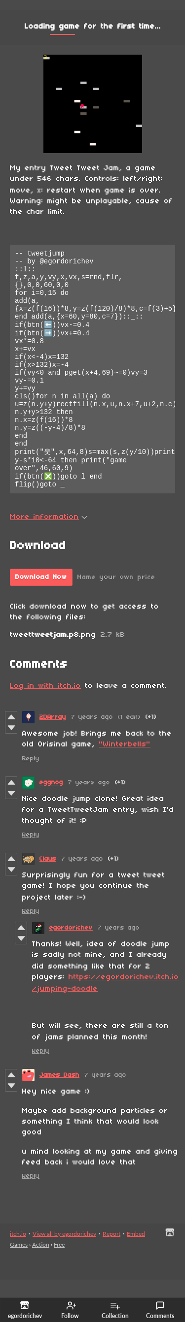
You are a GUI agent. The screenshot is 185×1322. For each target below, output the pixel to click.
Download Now (41, 619)
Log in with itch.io (45, 728)
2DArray (52, 759)
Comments (160, 1310)
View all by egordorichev (64, 1276)
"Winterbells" (124, 787)
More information (48, 559)
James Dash (59, 1117)
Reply (30, 801)
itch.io (18, 1276)
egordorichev (71, 970)
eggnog (51, 825)
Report (111, 1276)
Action (40, 1286)
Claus (47, 901)
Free (59, 1286)
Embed (136, 1276)
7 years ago (92, 759)
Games (19, 1286)
